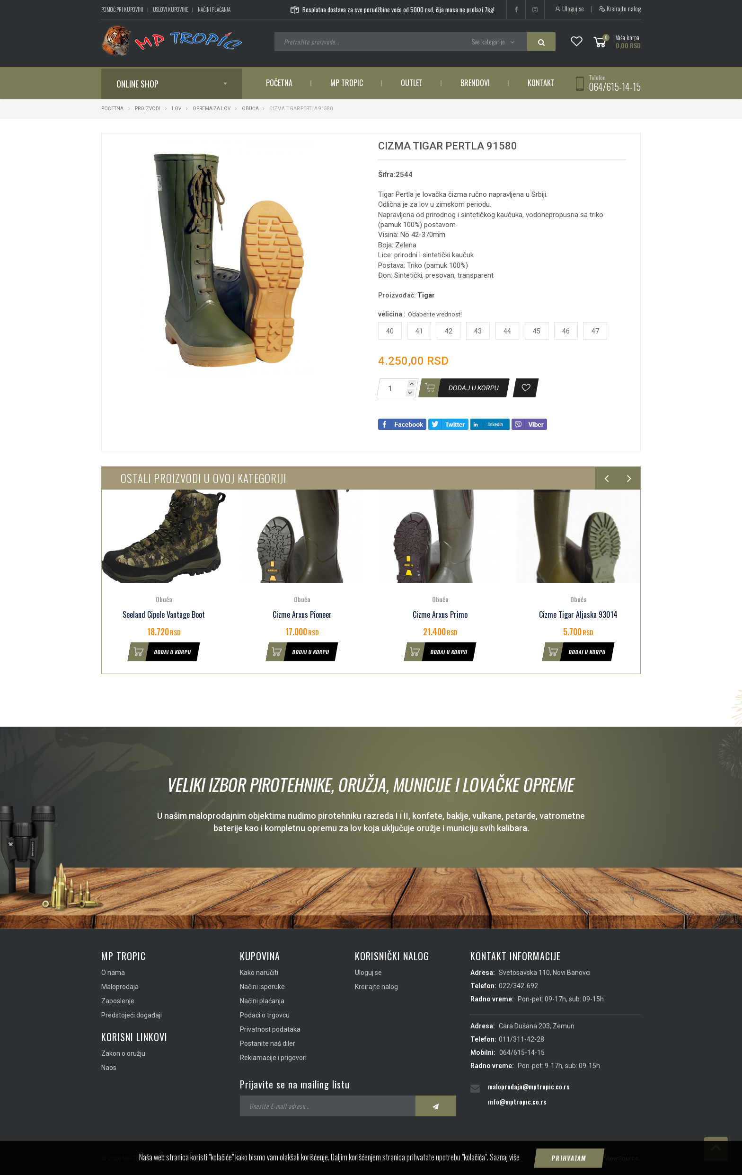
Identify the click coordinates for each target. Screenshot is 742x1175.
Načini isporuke (262, 987)
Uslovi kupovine (170, 9)
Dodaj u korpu (159, 651)
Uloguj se (569, 8)
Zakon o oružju (123, 1053)
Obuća (250, 108)
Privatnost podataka (270, 1029)
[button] (336, 149)
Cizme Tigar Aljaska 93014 (578, 614)
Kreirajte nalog (620, 8)
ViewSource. (622, 1158)
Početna (279, 82)
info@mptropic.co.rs (517, 1101)
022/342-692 (518, 986)
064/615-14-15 (615, 86)
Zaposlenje (117, 1001)
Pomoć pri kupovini (122, 9)
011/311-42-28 (521, 1039)
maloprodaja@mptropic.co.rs (528, 1086)
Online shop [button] (137, 84)
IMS (591, 1158)
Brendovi (475, 82)
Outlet (412, 82)
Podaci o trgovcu (265, 1015)
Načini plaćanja (214, 9)
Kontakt (541, 82)
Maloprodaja (120, 987)
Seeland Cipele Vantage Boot (164, 614)
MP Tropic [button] (346, 82)
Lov (176, 108)
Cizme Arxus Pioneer (302, 614)
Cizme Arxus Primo (440, 614)
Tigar (426, 295)
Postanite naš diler (267, 1043)
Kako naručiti (259, 972)
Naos (108, 1067)
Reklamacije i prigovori (273, 1057)
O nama (113, 972)
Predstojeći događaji (131, 1015)
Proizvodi (148, 108)
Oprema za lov (211, 108)
